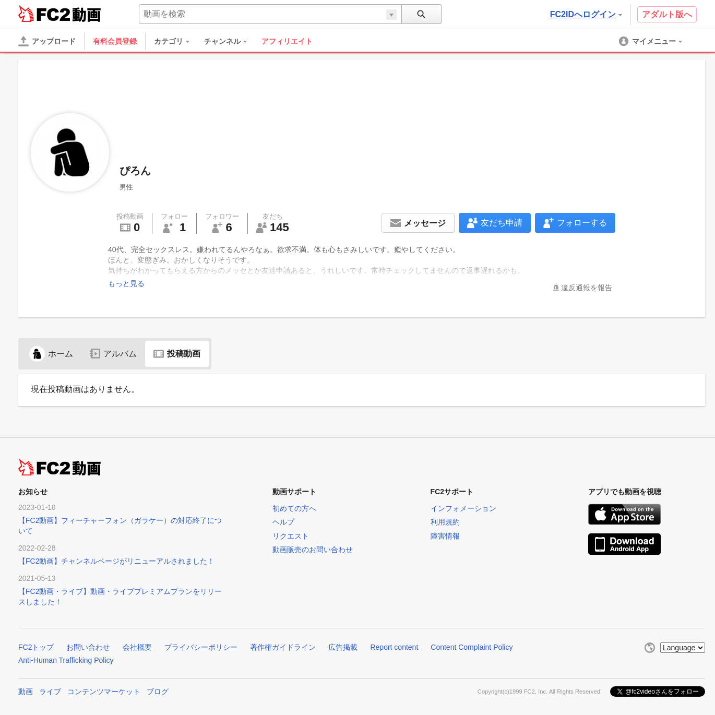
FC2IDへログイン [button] (586, 14)
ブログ (158, 691)
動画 (25, 691)
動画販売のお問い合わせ (312, 549)
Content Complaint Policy (472, 647)
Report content (394, 647)
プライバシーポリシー (200, 647)
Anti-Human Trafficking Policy (66, 660)
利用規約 (445, 522)
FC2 (44, 13)
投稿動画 (176, 353)
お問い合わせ (88, 647)
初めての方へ (294, 508)
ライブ (50, 691)
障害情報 (445, 536)
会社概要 (137, 647)
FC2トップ (36, 647)
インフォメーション (463, 508)
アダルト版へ (667, 14)
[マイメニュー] (651, 41)
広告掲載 (343, 647)
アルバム (113, 353)
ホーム (51, 353)
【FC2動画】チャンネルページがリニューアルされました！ (116, 561)
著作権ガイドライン (283, 647)
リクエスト (290, 536)
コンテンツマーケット (103, 691)
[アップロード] (47, 41)
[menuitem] (177, 41)
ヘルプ (283, 522)
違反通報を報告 (586, 287)
